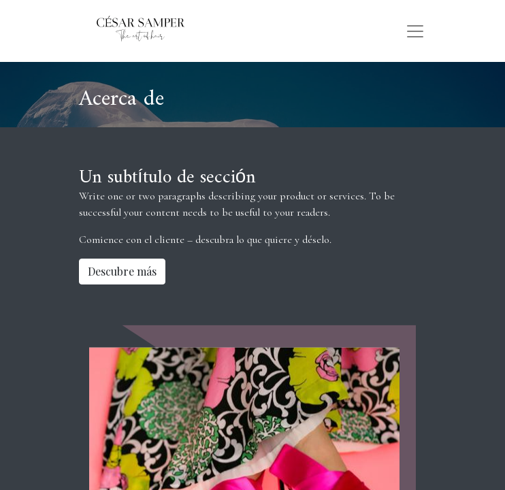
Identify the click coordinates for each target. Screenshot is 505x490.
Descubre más (122, 271)
